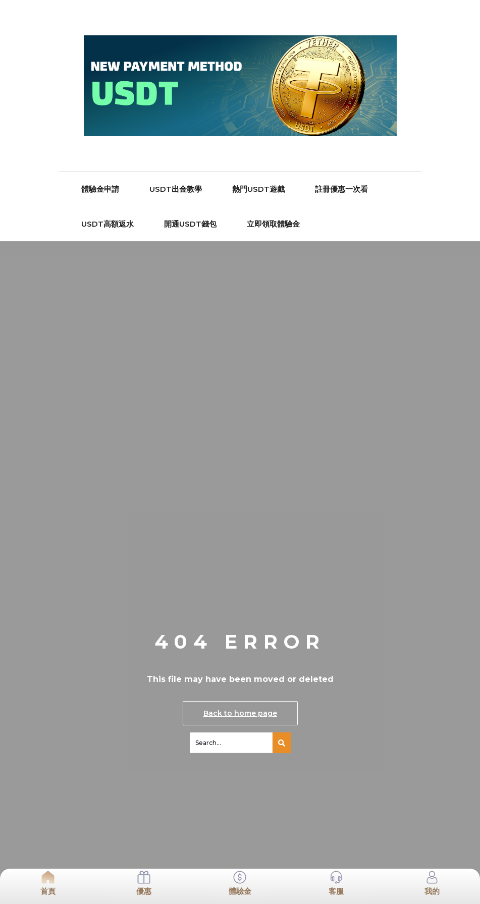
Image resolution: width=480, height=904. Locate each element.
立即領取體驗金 (273, 224)
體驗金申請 (100, 189)
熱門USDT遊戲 (258, 189)
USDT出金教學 (175, 189)
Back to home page (240, 713)
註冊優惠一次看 (341, 189)
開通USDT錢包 (190, 224)
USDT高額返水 (107, 224)
